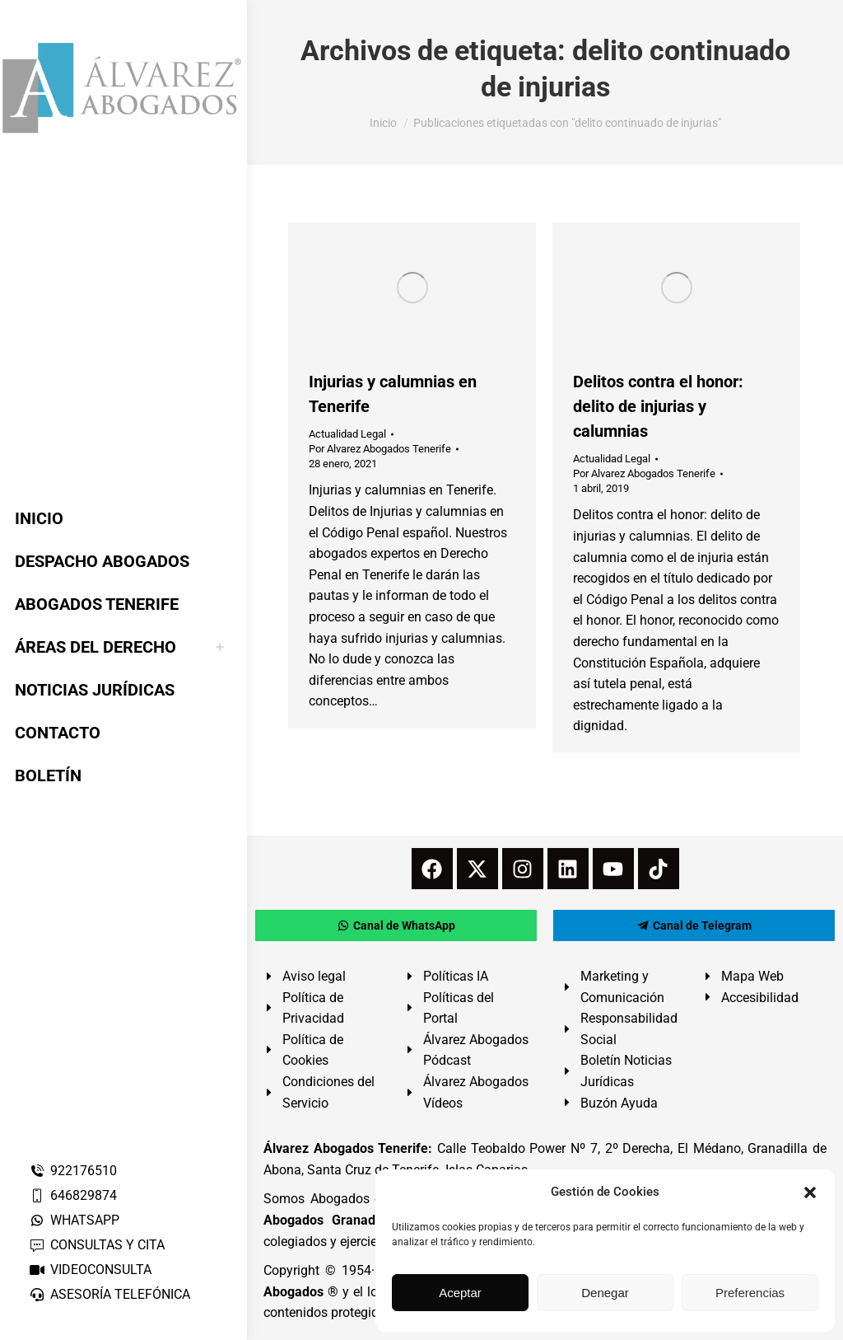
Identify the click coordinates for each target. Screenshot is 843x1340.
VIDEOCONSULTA (90, 1269)
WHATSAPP (74, 1220)
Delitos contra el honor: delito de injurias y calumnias (658, 406)
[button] (810, 1192)
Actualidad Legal (347, 434)
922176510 (73, 1170)
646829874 (73, 1195)
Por (380, 449)
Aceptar (460, 1293)
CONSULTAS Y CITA (97, 1245)
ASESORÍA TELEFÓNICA (109, 1294)
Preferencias (750, 1293)
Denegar (605, 1293)
